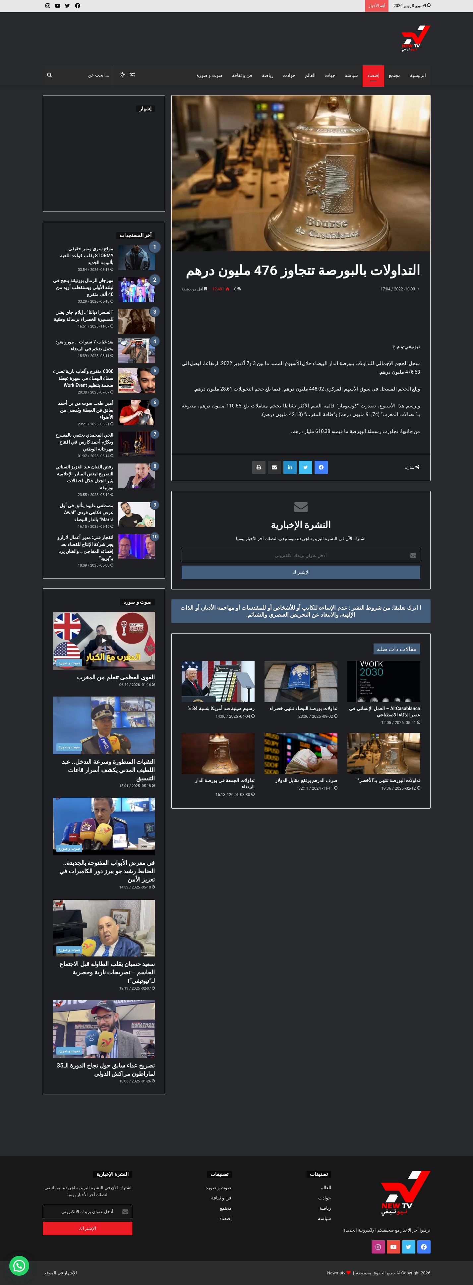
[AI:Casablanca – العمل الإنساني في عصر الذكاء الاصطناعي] (383, 681)
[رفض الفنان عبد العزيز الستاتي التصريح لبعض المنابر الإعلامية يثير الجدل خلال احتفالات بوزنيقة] (136, 475)
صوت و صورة (210, 75)
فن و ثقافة (242, 75)
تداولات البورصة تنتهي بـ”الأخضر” (388, 780)
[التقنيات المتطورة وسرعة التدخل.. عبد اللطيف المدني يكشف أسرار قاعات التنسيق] (104, 725)
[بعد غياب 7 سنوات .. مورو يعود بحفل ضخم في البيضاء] (136, 350)
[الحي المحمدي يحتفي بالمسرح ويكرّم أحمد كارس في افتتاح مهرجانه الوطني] (136, 444)
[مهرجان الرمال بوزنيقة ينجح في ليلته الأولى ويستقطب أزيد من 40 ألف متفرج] (136, 289)
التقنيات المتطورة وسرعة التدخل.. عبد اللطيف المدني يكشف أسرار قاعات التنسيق (108, 770)
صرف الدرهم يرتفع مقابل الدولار (306, 780)
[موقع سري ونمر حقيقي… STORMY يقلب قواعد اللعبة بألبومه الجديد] (136, 257)
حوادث (289, 75)
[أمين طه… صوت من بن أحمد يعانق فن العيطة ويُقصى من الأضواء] (136, 412)
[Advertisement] (170, 34)
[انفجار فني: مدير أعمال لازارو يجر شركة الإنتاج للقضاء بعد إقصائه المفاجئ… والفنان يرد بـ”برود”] (136, 546)
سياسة (351, 75)
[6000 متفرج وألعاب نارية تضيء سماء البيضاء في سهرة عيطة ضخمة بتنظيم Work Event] (136, 380)
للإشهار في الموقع (60, 1272)
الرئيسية (418, 75)
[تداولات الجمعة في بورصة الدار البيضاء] (218, 753)
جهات (330, 75)
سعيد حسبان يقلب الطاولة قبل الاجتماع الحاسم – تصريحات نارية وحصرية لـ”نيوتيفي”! (107, 972)
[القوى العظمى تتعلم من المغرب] (104, 641)
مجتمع (395, 75)
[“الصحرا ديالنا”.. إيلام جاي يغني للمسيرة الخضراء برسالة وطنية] (136, 321)
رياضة (267, 75)
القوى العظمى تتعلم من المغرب (116, 677)
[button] (19, 1266)
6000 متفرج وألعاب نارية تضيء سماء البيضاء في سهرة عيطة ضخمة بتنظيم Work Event (83, 378)
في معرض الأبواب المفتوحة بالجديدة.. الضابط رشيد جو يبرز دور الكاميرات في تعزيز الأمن (107, 871)
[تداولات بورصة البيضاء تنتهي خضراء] (301, 681)
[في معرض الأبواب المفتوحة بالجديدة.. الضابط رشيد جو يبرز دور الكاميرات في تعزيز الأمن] (104, 826)
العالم (310, 75)
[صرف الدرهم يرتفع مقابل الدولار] (301, 753)
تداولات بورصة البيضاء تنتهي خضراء (303, 708)
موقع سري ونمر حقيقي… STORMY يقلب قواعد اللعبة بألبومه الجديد (87, 255)
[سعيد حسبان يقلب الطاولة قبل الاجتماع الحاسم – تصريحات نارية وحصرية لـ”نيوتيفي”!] (104, 928)
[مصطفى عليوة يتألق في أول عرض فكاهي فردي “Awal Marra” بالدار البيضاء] (136, 514)
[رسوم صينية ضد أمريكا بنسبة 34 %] (218, 681)
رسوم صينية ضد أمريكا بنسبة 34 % (221, 708)
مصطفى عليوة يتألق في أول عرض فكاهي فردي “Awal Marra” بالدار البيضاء (87, 512)
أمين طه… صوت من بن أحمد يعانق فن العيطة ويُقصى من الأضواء (86, 410)
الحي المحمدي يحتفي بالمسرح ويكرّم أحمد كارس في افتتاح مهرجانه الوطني (84, 442)
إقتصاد (373, 75)
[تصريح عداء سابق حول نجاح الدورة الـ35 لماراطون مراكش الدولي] (104, 1029)
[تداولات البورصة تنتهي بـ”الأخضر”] (383, 753)
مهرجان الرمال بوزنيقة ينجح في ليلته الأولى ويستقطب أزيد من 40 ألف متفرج (83, 287)
